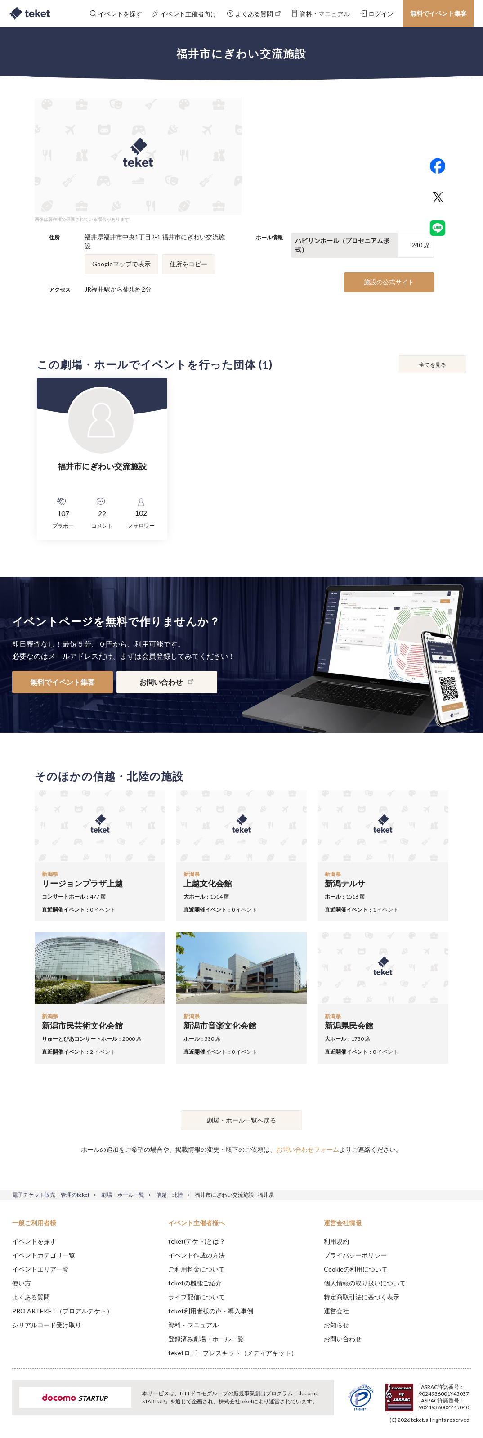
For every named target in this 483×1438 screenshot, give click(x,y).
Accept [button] (452, 1393)
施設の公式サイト (389, 282)
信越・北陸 (169, 1194)
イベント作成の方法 (196, 1255)
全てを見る (432, 364)
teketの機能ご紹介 (195, 1283)
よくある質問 (31, 1297)
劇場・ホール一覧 (122, 1194)
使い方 (21, 1283)
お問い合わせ (343, 1339)
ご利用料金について (196, 1269)
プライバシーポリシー (355, 1255)
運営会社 (336, 1311)
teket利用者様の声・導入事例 (210, 1311)
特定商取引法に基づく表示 (361, 1297)
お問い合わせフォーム (307, 1149)
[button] (12, 1404)
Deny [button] (406, 1393)
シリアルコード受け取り (46, 1325)
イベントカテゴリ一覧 (43, 1255)
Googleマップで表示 (121, 264)
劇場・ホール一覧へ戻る (241, 1120)
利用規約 (336, 1241)
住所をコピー (188, 264)
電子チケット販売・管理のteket (50, 1194)
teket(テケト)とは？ (196, 1241)
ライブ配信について (196, 1297)
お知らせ (336, 1325)
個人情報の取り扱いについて (365, 1283)
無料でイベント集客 (438, 13)
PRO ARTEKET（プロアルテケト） (62, 1311)
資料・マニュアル (193, 1325)
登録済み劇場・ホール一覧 (206, 1339)
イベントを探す (34, 1241)
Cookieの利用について (356, 1269)
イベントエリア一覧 (40, 1269)
